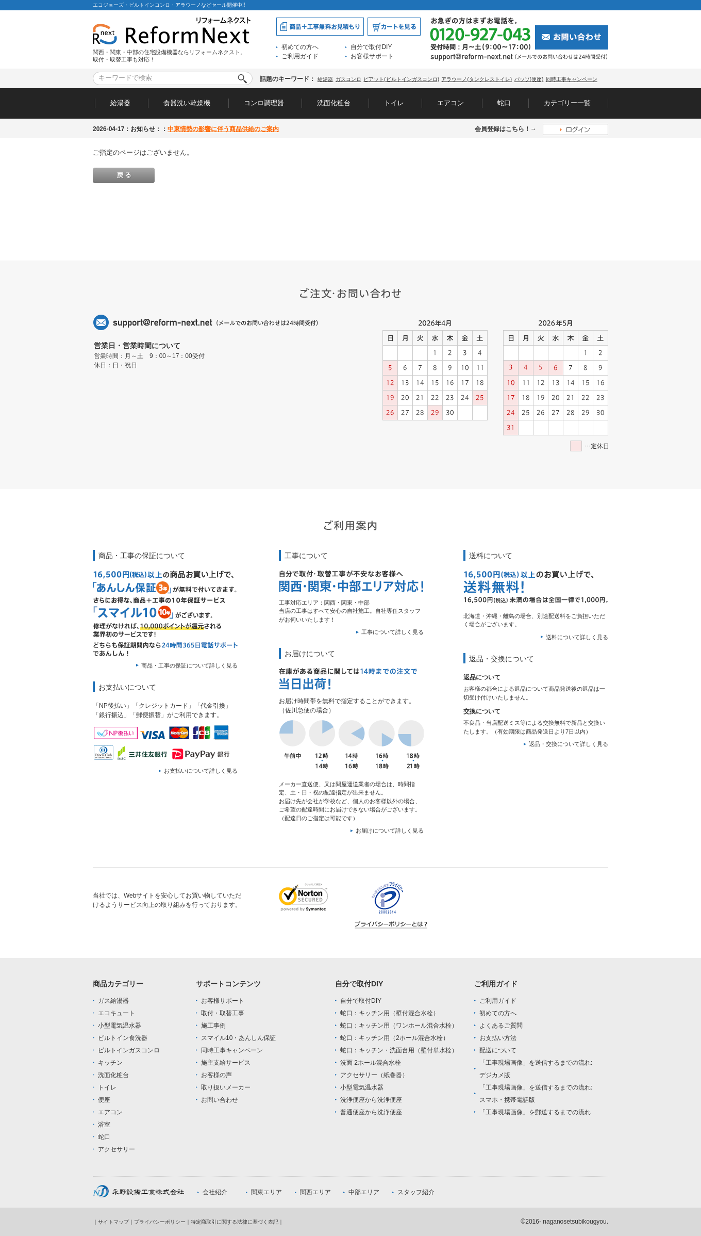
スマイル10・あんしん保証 (238, 1038)
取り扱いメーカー (226, 1087)
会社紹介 (215, 1192)
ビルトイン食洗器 (122, 1038)
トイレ (394, 103)
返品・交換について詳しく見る (568, 744)
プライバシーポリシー (160, 1222)
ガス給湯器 (113, 1000)
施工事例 (213, 1025)
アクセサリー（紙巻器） (374, 1075)
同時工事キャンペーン (571, 79)
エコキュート (116, 1013)
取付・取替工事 (222, 1013)
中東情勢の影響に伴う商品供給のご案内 (223, 129)
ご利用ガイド (300, 56)
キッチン (110, 1062)
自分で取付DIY (371, 47)
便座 (104, 1099)
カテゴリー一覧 (567, 103)
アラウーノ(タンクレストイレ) (476, 79)
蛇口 (504, 103)
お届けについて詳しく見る (390, 830)
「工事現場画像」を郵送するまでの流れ (535, 1112)
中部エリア (363, 1192)
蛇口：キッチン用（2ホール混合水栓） (394, 1038)
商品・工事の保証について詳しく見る (189, 665)
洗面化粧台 (333, 103)
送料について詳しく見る (577, 637)
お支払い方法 (497, 1038)
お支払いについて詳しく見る (201, 771)
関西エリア (315, 1192)
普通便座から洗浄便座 (371, 1112)
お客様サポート (372, 56)
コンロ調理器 (264, 103)
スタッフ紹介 (416, 1192)
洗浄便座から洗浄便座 (371, 1099)
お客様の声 (216, 1075)
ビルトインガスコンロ (129, 1050)
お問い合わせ (219, 1099)
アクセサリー (116, 1149)
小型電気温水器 (119, 1025)
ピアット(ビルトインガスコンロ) (401, 79)
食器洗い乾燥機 (186, 103)
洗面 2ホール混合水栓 (370, 1062)
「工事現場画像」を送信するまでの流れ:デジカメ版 (535, 1069)
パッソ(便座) (529, 79)
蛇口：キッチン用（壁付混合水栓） (389, 1013)
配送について (497, 1050)
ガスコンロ (348, 79)
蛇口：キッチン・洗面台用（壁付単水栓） (399, 1050)
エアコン (450, 103)
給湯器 (325, 79)
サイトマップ (113, 1222)
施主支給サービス (226, 1062)
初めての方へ (300, 47)
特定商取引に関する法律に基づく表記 (234, 1222)
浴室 (104, 1124)
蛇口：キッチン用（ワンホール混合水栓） (399, 1025)
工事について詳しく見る (392, 632)
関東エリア (266, 1192)
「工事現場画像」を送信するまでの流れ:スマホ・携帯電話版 (535, 1093)
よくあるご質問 (501, 1025)
